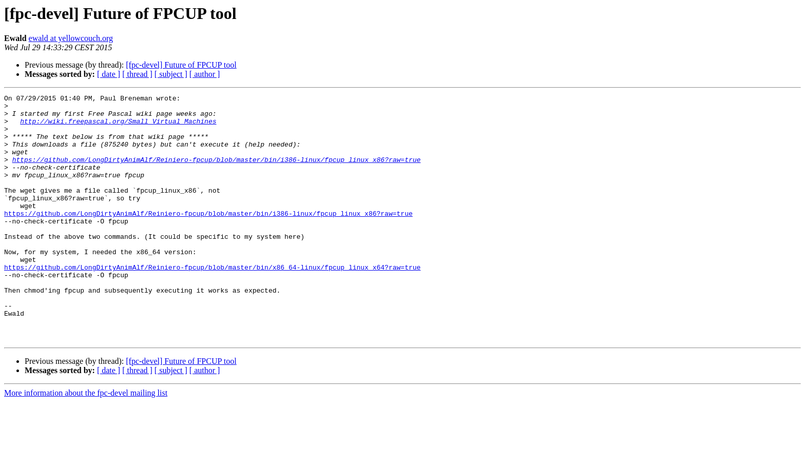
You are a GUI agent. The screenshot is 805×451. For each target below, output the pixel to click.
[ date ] (108, 74)
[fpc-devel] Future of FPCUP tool (181, 64)
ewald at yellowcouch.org (71, 38)
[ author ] (204, 74)
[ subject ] (171, 74)
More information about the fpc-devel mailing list (85, 442)
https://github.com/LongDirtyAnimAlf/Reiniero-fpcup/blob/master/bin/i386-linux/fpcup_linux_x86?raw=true (216, 173)
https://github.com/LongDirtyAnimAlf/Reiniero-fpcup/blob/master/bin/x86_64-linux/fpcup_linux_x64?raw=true (212, 302)
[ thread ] (137, 74)
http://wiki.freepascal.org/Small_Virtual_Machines (118, 127)
